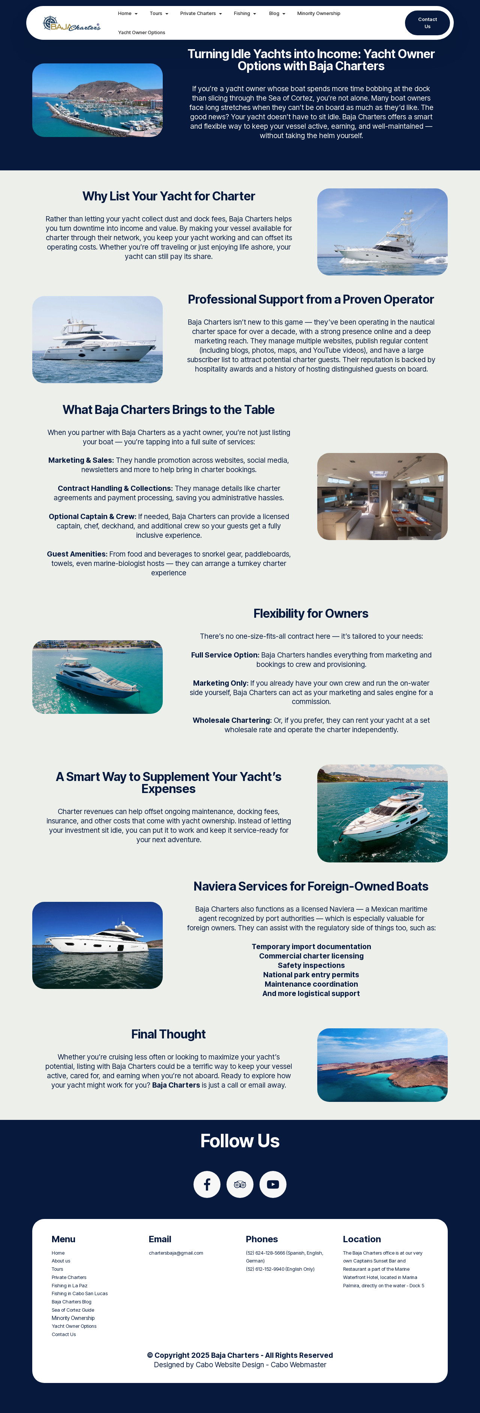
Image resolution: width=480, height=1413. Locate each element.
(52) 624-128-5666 (265, 1281)
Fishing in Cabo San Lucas (80, 1322)
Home (129, 13)
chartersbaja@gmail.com (176, 1281)
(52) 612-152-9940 (265, 1297)
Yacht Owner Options (146, 32)
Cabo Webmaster (298, 1392)
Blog (278, 13)
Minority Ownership (323, 13)
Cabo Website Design (230, 1392)
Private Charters (202, 13)
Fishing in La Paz (69, 1314)
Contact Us (427, 23)
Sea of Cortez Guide (73, 1338)
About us (61, 1289)
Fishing (246, 13)
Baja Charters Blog (72, 1330)
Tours (160, 13)
